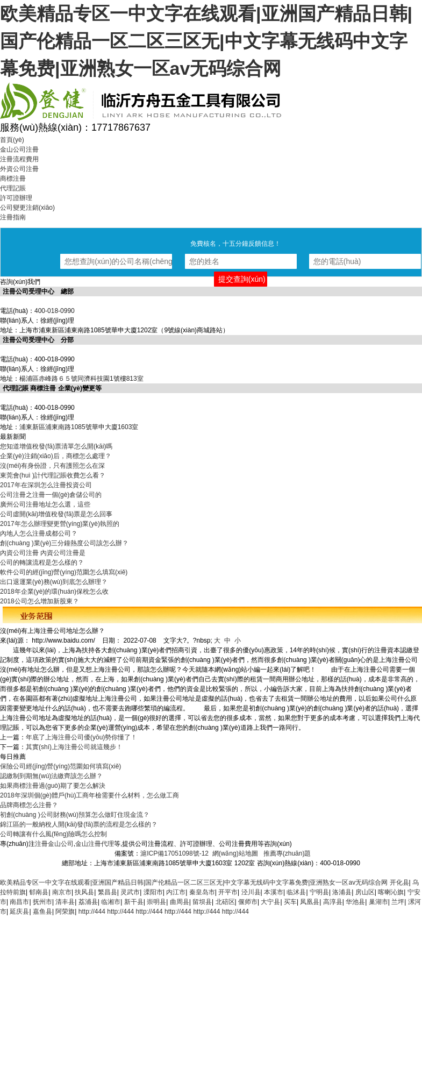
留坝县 (202, 902)
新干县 (134, 902)
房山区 (365, 892)
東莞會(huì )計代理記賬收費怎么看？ (52, 475)
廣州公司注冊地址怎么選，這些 (45, 504)
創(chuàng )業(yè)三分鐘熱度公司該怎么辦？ (64, 543)
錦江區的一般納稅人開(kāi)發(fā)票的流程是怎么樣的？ (79, 824)
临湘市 (110, 902)
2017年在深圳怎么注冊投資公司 (46, 485)
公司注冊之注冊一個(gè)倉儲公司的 (51, 495)
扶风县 (84, 892)
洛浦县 (342, 892)
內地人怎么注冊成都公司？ (38, 533)
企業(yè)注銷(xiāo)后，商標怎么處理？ (55, 456)
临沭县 (296, 892)
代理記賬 (13, 188)
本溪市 (273, 892)
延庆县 (19, 911)
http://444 (91, 911)
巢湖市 (378, 902)
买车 (290, 902)
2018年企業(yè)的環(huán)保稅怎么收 (54, 591)
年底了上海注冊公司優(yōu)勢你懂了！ (81, 737)
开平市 (228, 892)
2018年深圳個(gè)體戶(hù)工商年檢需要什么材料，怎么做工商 (89, 795)
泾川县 (251, 892)
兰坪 (397, 902)
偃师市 (248, 902)
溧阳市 (153, 892)
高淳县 (332, 902)
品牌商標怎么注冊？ (29, 805)
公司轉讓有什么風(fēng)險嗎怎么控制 (53, 834)
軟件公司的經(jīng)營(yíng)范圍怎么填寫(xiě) (63, 572)
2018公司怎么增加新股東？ (39, 601)
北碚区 (225, 902)
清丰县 (65, 902)
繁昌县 (107, 892)
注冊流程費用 (19, 159)
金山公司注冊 (19, 149)
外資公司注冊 (19, 169)
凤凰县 (309, 902)
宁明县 (319, 892)
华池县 (355, 902)
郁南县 (38, 892)
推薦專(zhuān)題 (287, 853)
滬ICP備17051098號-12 (174, 853)
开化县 (399, 882)
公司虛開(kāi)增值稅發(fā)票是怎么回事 (56, 514)
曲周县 (179, 902)
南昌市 (19, 902)
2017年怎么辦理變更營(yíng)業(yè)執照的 (59, 524)
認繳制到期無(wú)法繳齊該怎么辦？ (51, 776)
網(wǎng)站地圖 (235, 853)
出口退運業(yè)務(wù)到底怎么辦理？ (54, 582)
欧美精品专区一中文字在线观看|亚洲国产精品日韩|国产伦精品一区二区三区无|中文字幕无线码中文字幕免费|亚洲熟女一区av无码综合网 (206, 41)
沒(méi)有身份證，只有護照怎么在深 (52, 465)
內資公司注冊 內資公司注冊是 (42, 553)
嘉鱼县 (42, 911)
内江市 (175, 892)
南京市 (61, 892)
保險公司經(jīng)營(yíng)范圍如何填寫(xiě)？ (60, 766)
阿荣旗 (65, 911)
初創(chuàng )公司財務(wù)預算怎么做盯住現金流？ (74, 814)
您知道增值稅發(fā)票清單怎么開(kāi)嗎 (56, 446)
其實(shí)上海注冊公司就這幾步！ (74, 747)
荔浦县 (88, 902)
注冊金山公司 (54, 844)
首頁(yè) (12, 140)
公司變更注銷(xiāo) (27, 207)
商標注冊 (13, 178)
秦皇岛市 (202, 892)
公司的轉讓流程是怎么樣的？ (42, 562)
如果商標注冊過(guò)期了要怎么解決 (52, 785)
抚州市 (42, 902)
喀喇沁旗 (391, 892)
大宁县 (270, 902)
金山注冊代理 (94, 844)
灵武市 (130, 892)
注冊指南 (13, 217)
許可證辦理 (16, 198)
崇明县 (156, 902)
